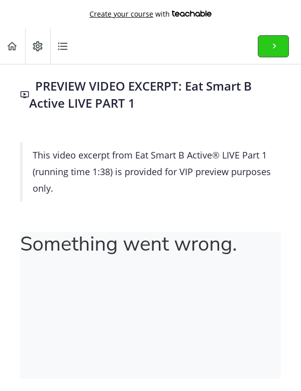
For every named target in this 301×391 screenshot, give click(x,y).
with (150, 14)
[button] (12, 46)
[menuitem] (37, 46)
